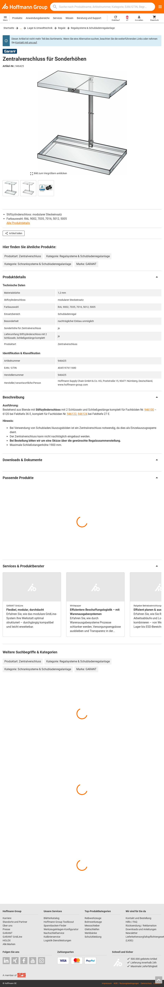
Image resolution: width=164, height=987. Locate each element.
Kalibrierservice (52, 936)
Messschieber (92, 925)
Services (57, 18)
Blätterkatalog (51, 918)
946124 (82, 414)
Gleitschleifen (92, 929)
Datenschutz (146, 983)
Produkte (17, 18)
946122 (72, 414)
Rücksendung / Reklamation (141, 925)
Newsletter (131, 933)
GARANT (7, 933)
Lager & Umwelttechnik (39, 28)
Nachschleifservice (54, 933)
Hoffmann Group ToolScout (59, 921)
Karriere (7, 918)
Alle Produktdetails (18, 223)
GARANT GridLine (12, 936)
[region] (82, 187)
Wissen (69, 18)
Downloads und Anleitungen (141, 929)
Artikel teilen (13, 233)
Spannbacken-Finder (55, 925)
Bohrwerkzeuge (93, 921)
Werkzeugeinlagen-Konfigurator (61, 929)
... (21, 28)
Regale (61, 28)
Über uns (7, 925)
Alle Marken (9, 944)
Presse (6, 929)
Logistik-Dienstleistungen (57, 940)
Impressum (107, 983)
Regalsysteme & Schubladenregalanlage (93, 28)
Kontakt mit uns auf (26, 42)
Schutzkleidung (93, 936)
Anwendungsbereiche (37, 18)
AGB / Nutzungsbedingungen (126, 983)
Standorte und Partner (15, 921)
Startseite (9, 28)
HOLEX (7, 940)
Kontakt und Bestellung (138, 918)
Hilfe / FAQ (131, 921)
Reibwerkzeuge (93, 918)
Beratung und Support (89, 18)
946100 (149, 409)
